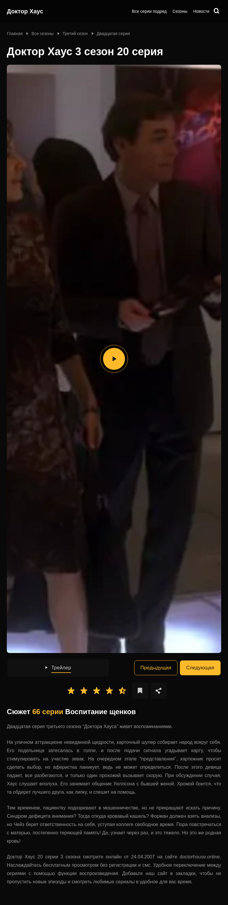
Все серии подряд (149, 11)
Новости (201, 11)
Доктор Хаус (25, 11)
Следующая (200, 668)
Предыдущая (155, 668)
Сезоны (179, 11)
